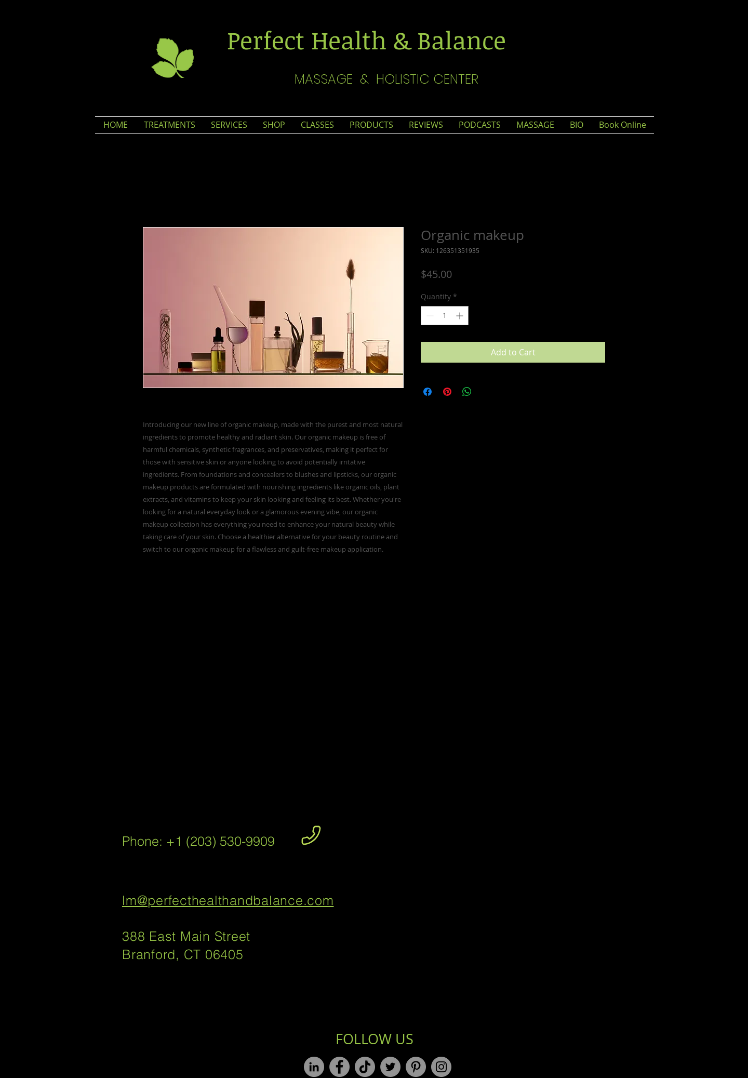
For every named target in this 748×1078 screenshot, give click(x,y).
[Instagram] (441, 1067)
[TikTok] (365, 1067)
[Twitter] (390, 1067)
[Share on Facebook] (427, 391)
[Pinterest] (416, 1067)
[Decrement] (428, 316)
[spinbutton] (444, 316)
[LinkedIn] (314, 1067)
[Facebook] (339, 1067)
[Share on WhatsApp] (467, 391)
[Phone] (311, 835)
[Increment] (460, 316)
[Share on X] (486, 391)
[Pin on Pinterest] (447, 391)
